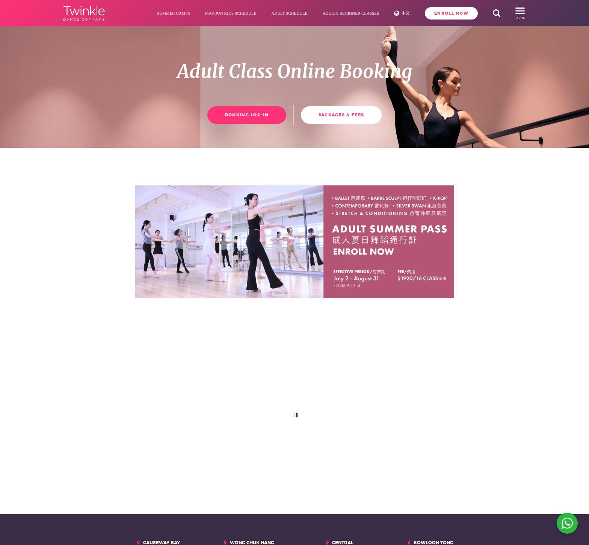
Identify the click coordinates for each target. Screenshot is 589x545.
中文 (406, 13)
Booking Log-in (247, 114)
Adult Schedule (289, 13)
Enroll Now (451, 13)
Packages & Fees (341, 114)
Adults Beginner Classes (351, 13)
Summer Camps (173, 13)
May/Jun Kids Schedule (231, 13)
